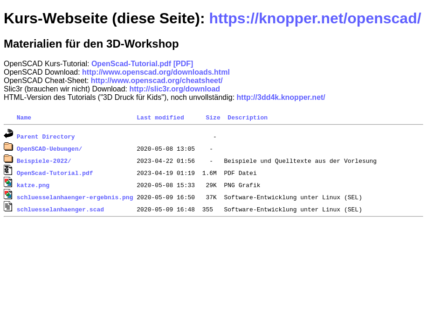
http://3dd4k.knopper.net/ (281, 97)
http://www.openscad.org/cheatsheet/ (157, 80)
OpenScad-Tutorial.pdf (55, 172)
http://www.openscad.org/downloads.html (156, 72)
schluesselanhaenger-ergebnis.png (75, 197)
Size (213, 117)
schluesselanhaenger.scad (60, 209)
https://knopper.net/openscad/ (315, 18)
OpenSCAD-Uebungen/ (49, 148)
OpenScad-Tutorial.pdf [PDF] (142, 64)
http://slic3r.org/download (174, 89)
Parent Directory (46, 136)
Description (247, 117)
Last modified (160, 117)
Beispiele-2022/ (44, 160)
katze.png (33, 185)
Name (24, 117)
